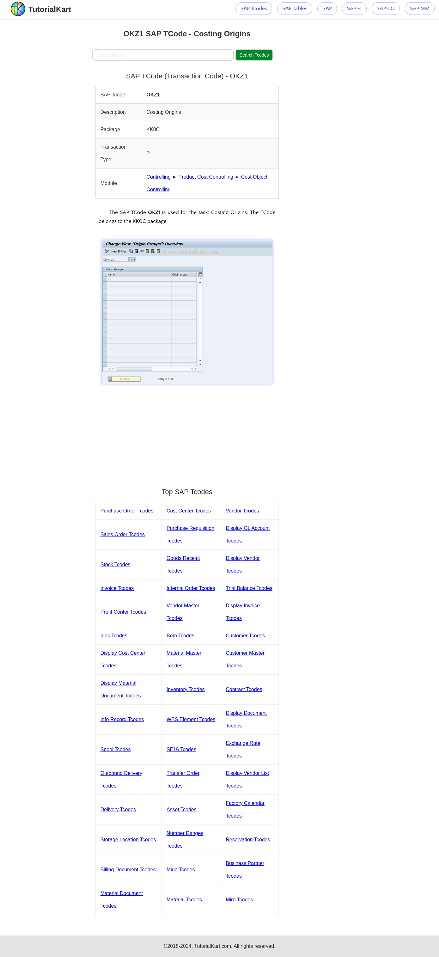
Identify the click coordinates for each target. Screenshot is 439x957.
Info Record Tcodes (122, 719)
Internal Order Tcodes (191, 588)
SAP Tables (294, 8)
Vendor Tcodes (242, 510)
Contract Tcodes (244, 689)
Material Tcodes (184, 899)
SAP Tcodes (254, 8)
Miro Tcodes (239, 899)
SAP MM (420, 8)
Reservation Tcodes (248, 839)
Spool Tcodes (116, 749)
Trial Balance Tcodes (249, 588)
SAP (327, 8)
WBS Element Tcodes (191, 719)
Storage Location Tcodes (128, 839)
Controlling (158, 177)
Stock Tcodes (116, 564)
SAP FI (354, 8)
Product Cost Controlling (206, 177)
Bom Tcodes (180, 635)
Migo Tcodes (181, 869)
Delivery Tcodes (118, 809)
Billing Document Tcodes (128, 869)
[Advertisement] (46, 114)
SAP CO (386, 8)
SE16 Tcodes (181, 749)
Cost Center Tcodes (189, 510)
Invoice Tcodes (117, 588)
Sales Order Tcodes (123, 534)
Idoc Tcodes (114, 635)
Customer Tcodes (245, 635)
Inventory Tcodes (186, 689)
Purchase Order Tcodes (127, 510)
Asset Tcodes (182, 809)
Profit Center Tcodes (123, 612)
